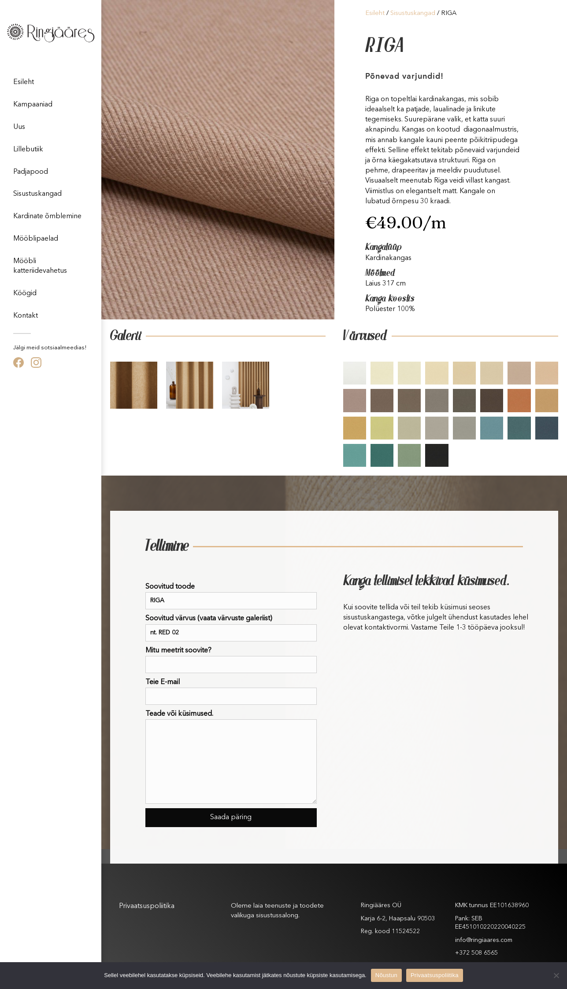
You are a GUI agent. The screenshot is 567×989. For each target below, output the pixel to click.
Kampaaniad (32, 104)
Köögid (25, 293)
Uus (19, 127)
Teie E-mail (231, 692)
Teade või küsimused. (231, 757)
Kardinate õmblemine (47, 216)
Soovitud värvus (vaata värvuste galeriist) (231, 628)
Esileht (23, 82)
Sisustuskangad (37, 194)
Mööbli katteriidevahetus (40, 266)
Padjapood (30, 172)
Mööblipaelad (35, 238)
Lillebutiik (28, 149)
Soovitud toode (231, 596)
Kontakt (25, 315)
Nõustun (386, 975)
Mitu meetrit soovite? (231, 660)
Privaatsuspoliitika (146, 906)
